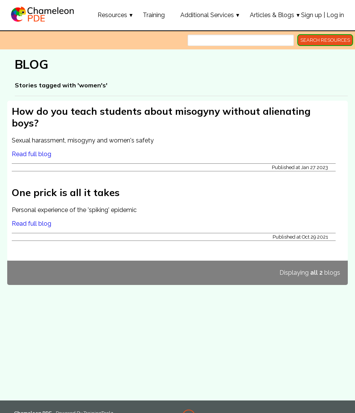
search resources (325, 40)
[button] (112, 15)
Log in (335, 15)
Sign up (311, 15)
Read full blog (31, 154)
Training (154, 15)
